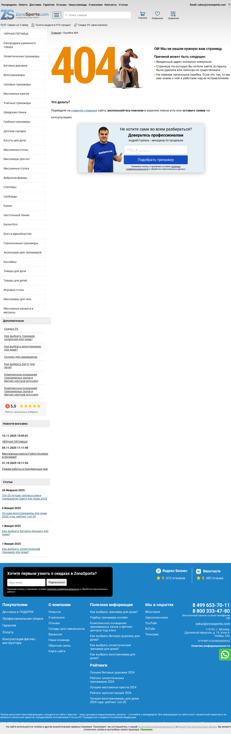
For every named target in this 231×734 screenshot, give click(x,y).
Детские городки (15, 131)
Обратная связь (59, 645)
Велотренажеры (14, 75)
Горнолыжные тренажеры (21, 243)
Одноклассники (156, 617)
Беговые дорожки (15, 65)
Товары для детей (15, 280)
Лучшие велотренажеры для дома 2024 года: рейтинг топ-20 (24, 515)
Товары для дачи (15, 271)
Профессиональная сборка (22, 619)
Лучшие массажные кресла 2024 (113, 687)
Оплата (23, 4)
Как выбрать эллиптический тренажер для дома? (21, 550)
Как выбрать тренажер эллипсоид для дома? (19, 337)
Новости (54, 612)
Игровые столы (14, 290)
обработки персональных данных (197, 726)
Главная (56, 32)
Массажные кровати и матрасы (18, 310)
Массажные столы (16, 149)
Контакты (111, 4)
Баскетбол (11, 224)
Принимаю (146, 729)
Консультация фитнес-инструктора (19, 641)
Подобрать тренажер (156, 160)
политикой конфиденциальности (157, 726)
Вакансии (55, 634)
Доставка (35, 4)
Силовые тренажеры (17, 84)
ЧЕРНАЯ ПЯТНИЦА (16, 33)
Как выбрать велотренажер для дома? (22, 348)
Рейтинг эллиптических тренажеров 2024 (107, 679)
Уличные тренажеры (17, 103)
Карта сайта (56, 651)
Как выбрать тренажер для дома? (114, 612)
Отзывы (61, 4)
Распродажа (9, 4)
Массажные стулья (16, 168)
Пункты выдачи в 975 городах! (53, 25)
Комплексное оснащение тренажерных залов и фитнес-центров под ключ (21, 378)
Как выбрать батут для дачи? (19, 365)
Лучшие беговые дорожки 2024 (112, 672)
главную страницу (84, 110)
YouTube (151, 623)
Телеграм (151, 634)
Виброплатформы (15, 177)
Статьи (123, 4)
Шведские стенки (15, 112)
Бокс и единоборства (17, 233)
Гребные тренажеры (17, 121)
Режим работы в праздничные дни (25, 469)
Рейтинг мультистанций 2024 (110, 693)
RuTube (150, 629)
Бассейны (10, 261)
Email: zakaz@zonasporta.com (208, 4)
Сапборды (10, 196)
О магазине (96, 4)
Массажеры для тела (17, 299)
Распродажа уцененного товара (20, 45)
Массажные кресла (16, 93)
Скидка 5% (11, 328)
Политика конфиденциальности (210, 645)
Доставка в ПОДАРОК (18, 612)
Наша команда (78, 4)
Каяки (8, 205)
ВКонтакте (152, 612)
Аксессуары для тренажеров (22, 252)
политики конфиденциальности (63, 589)
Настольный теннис (17, 215)
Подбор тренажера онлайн (109, 617)
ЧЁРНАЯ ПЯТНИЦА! (15, 441)
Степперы (10, 187)
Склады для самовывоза (20, 356)
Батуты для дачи (15, 140)
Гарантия (48, 4)
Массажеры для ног (17, 159)
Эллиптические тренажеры (21, 56)
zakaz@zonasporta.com (213, 624)
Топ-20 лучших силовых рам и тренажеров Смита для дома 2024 (24, 497)
